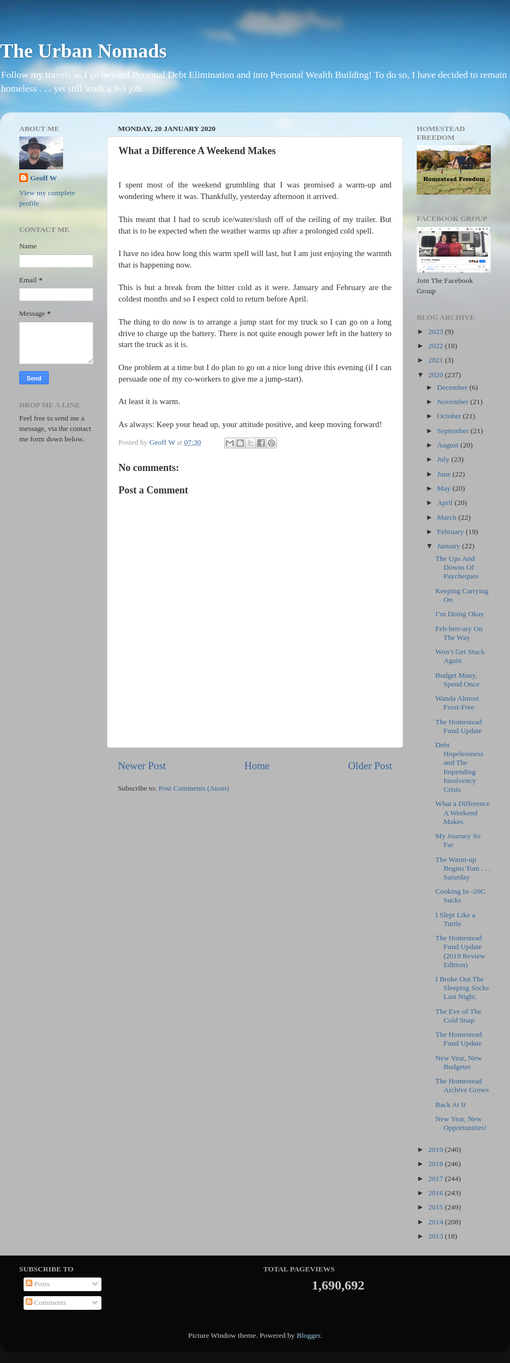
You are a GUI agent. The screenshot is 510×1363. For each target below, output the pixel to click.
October (450, 416)
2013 (436, 1236)
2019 (436, 1149)
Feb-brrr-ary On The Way (459, 632)
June (444, 474)
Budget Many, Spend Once (457, 679)
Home (257, 765)
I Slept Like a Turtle (455, 919)
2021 (436, 360)
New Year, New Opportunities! (461, 1123)
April (446, 502)
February (451, 531)
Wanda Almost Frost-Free (457, 702)
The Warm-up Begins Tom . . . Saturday (462, 868)
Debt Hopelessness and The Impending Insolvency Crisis (459, 767)
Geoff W (43, 178)
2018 (436, 1164)
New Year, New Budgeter (458, 1062)
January (449, 546)
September (454, 431)
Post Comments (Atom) (193, 788)
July (444, 459)
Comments (46, 1302)
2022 (436, 346)
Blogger (308, 1335)
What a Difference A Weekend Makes (462, 812)
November (453, 401)
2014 (436, 1222)
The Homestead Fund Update (458, 726)
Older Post (370, 765)
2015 (436, 1207)
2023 (436, 331)
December (453, 387)
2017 (436, 1178)
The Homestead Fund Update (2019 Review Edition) (460, 951)
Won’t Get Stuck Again (460, 656)
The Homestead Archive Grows (462, 1085)
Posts (38, 1284)
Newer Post (142, 765)
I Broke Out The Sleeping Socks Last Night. (462, 988)
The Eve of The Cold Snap (458, 1015)
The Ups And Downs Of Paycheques (457, 567)
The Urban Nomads (83, 51)
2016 (436, 1193)
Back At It (450, 1104)
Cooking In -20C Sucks (460, 895)
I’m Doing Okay (459, 614)
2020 (436, 375)
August (448, 445)
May (444, 488)
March (447, 517)
